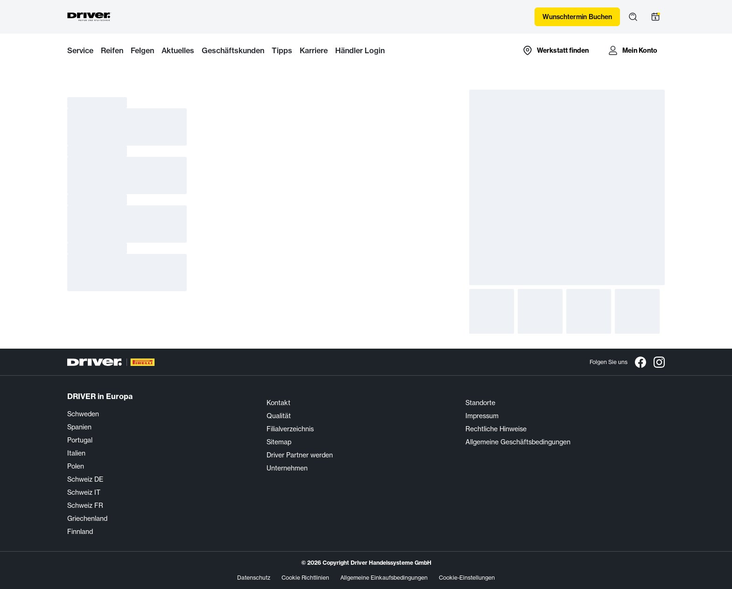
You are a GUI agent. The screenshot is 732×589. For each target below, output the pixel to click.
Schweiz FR (85, 505)
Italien (76, 453)
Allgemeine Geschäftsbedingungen (517, 442)
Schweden (83, 414)
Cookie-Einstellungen (467, 577)
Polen (75, 466)
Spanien (79, 427)
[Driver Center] (89, 16)
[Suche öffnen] (633, 16)
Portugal (79, 440)
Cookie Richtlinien (305, 577)
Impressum (482, 416)
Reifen (112, 50)
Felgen (142, 50)
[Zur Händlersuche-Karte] (555, 50)
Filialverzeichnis (290, 429)
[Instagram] (659, 362)
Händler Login (360, 50)
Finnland (80, 531)
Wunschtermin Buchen (577, 17)
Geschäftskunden (233, 50)
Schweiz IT (83, 492)
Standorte (480, 403)
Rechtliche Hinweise (496, 429)
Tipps (282, 50)
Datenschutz (253, 577)
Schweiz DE (85, 479)
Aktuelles (178, 50)
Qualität (279, 416)
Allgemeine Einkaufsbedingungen (384, 577)
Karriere (314, 50)
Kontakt (278, 403)
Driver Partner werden (300, 455)
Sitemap (279, 442)
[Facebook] (640, 362)
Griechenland (87, 518)
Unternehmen (287, 468)
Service (80, 50)
